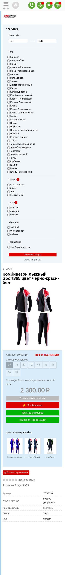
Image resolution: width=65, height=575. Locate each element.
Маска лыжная (16, 119)
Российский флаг (14, 457)
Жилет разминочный (19, 85)
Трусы (11, 158)
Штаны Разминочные (19, 172)
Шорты (12, 168)
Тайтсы (12, 140)
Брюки (12, 64)
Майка (12, 116)
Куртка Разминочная (19, 109)
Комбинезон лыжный (20, 95)
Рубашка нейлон (17, 137)
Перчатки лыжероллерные (22, 130)
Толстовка (13, 151)
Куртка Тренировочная (20, 113)
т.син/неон (50, 457)
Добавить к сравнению (16, 472)
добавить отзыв (27, 479)
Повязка (13, 133)
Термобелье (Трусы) (19, 147)
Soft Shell (13, 227)
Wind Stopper (15, 231)
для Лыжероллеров (19, 247)
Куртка (12, 106)
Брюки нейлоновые (19, 67)
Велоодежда (15, 78)
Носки (12, 123)
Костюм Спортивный (19, 102)
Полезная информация (32, 419)
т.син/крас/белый (32, 457)
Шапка (12, 165)
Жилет (12, 81)
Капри (12, 88)
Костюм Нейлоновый (19, 99)
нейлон (12, 234)
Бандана (13, 57)
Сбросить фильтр (32, 259)
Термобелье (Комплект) (21, 144)
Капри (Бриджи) (17, 92)
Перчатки (13, 126)
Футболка (13, 161)
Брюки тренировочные (20, 71)
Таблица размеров (32, 412)
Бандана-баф (15, 60)
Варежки (13, 74)
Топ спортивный (17, 154)
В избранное (32, 405)
